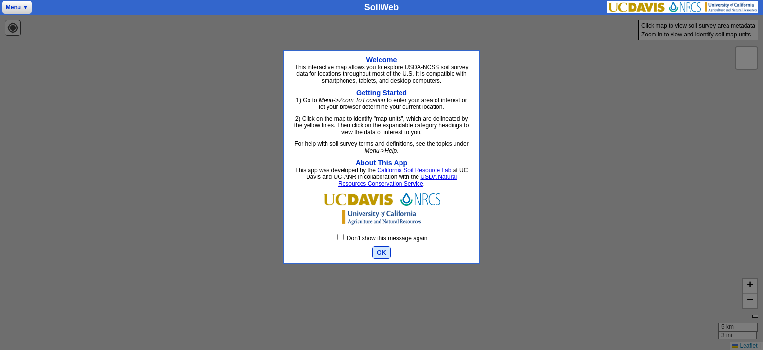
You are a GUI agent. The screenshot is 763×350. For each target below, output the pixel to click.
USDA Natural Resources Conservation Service (397, 180)
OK (381, 252)
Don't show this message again (382, 238)
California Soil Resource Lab (414, 170)
